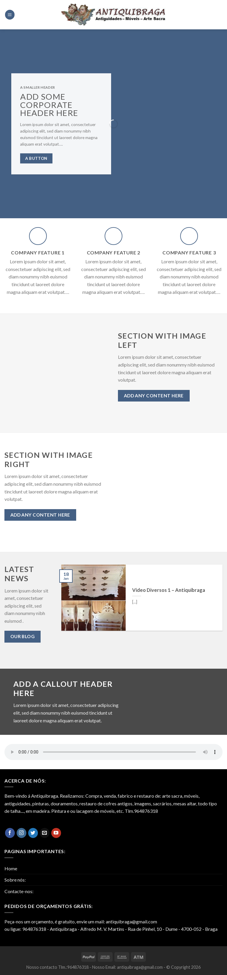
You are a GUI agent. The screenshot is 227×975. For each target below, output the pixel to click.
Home (10, 868)
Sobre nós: (15, 879)
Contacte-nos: (18, 891)
